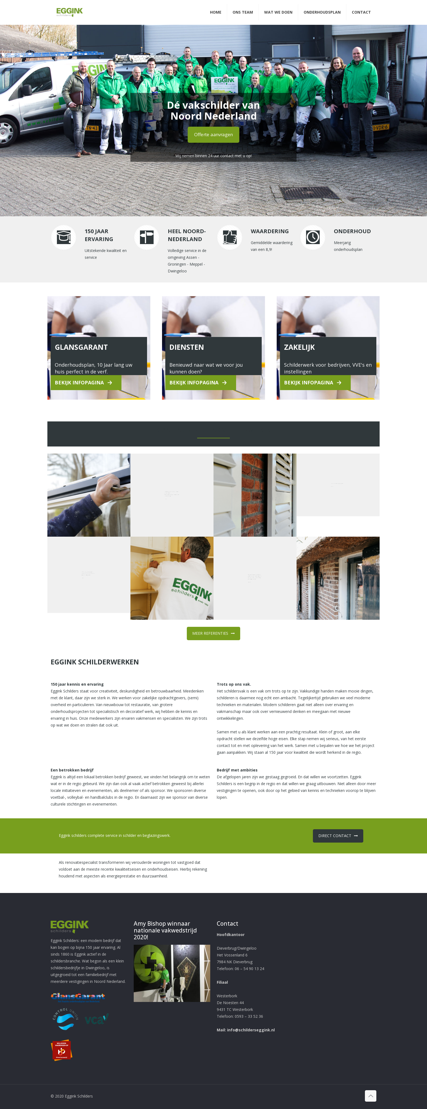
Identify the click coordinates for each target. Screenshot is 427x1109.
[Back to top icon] (370, 1096)
